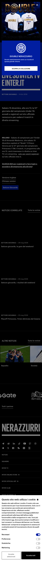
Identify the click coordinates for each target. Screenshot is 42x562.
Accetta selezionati (11, 555)
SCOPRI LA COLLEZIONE (21, 69)
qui (13, 520)
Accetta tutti (30, 555)
